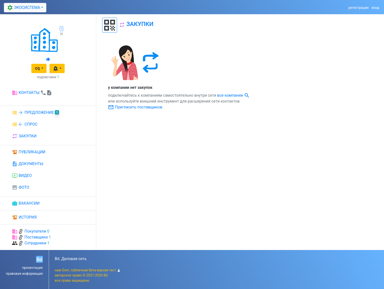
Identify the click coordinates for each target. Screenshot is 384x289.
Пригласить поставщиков (135, 107)
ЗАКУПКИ (24, 136)
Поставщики (36, 237)
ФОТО (20, 187)
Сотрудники (35, 243)
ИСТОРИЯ (24, 217)
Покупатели (35, 231)
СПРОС (24, 124)
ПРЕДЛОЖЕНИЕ (35, 113)
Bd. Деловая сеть (71, 258)
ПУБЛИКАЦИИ (29, 152)
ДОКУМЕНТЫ (27, 164)
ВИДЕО (22, 176)
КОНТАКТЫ (32, 93)
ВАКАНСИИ (26, 203)
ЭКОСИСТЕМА (23, 8)
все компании (233, 95)
